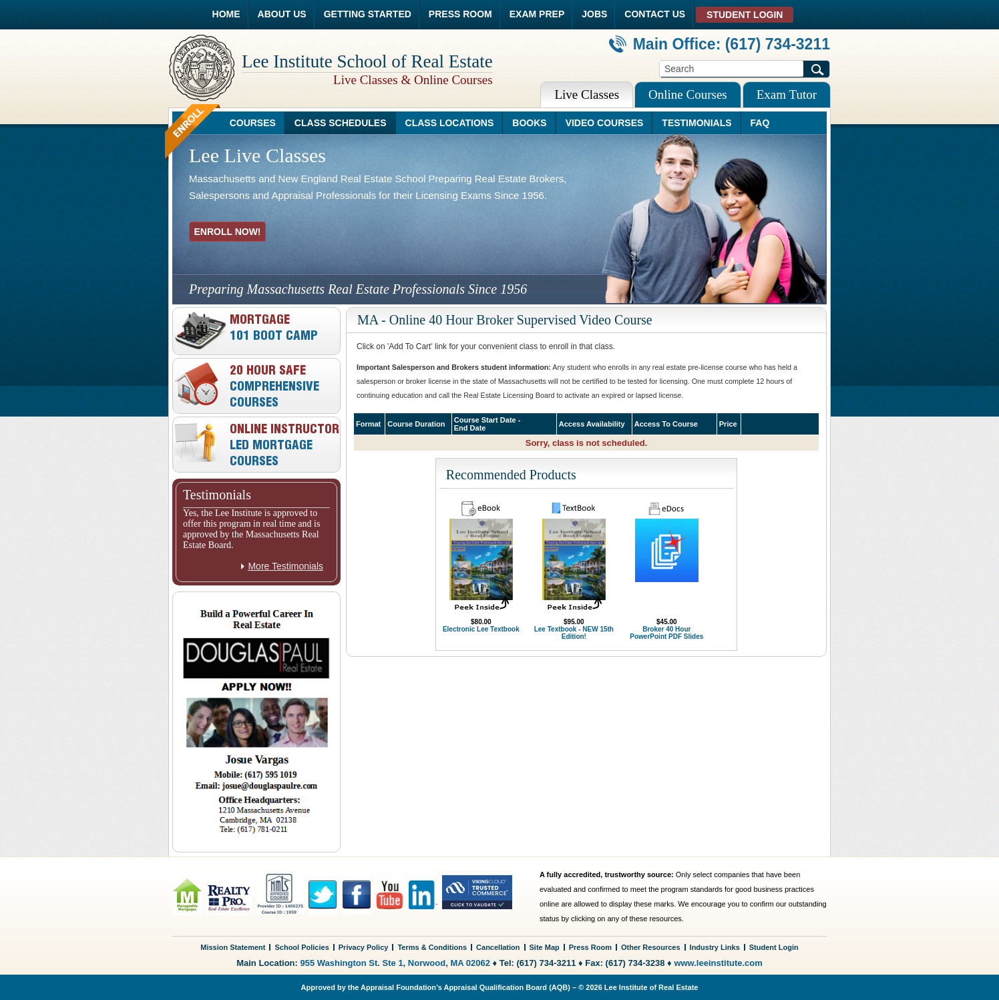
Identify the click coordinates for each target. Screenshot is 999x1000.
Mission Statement (232, 947)
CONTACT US (654, 14)
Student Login (774, 947)
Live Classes (586, 94)
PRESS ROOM (460, 14)
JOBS (594, 14)
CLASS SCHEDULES (340, 122)
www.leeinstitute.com (718, 963)
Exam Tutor (787, 94)
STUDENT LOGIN (745, 14)
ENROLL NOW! (227, 231)
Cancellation (498, 947)
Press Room (590, 947)
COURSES (253, 122)
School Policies (301, 947)
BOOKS (529, 122)
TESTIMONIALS (696, 122)
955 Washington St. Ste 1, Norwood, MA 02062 (395, 963)
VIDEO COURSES (605, 122)
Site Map (545, 947)
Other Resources (650, 947)
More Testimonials (285, 566)
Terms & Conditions (432, 947)
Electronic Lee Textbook (481, 629)
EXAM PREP (537, 14)
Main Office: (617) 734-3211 (719, 44)
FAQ (760, 122)
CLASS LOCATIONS (449, 122)
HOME (226, 14)
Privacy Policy (364, 947)
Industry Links (715, 947)
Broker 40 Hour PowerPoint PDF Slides (666, 633)
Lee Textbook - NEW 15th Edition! (574, 633)
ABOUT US (282, 14)
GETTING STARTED (367, 14)
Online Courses (687, 94)
